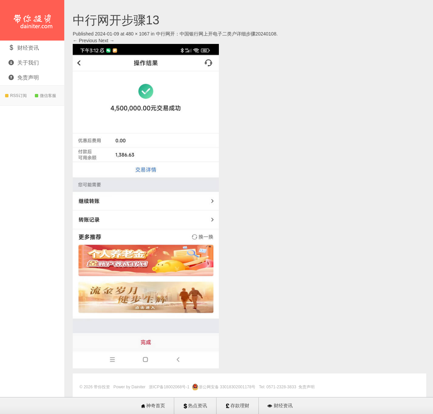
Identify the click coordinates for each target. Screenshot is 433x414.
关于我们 (23, 63)
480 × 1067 (137, 33)
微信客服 (45, 95)
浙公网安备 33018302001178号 (228, 387)
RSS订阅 (16, 95)
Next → (106, 40)
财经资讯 (23, 48)
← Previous (85, 40)
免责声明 (23, 77)
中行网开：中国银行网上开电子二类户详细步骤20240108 (216, 33)
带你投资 (32, 20)
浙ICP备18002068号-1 (169, 387)
